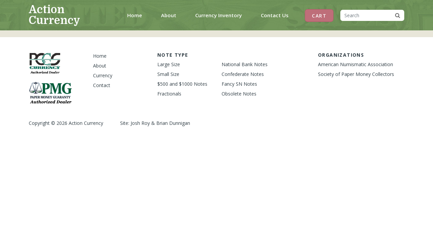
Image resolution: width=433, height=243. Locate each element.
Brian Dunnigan (173, 123)
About (168, 15)
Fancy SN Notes (239, 84)
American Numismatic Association (355, 64)
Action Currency (54, 15)
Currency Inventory (218, 15)
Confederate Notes (243, 74)
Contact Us (275, 15)
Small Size (168, 74)
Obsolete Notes (239, 93)
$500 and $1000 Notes (182, 84)
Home (136, 15)
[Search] (365, 15)
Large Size (168, 64)
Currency (102, 75)
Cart (319, 15)
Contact (101, 85)
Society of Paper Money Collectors (356, 74)
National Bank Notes (245, 64)
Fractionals (169, 93)
